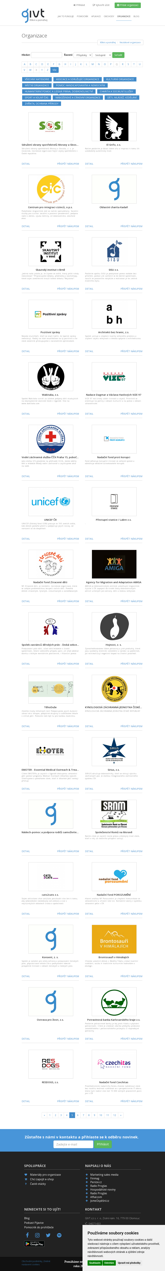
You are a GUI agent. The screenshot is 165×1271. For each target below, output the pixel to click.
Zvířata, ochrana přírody (41, 103)
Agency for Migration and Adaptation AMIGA (113, 582)
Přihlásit (79, 5)
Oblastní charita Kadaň (114, 207)
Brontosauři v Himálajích (114, 957)
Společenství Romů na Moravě (113, 832)
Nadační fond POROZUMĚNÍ (114, 894)
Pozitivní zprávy (50, 332)
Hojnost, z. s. (114, 644)
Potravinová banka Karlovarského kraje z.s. (113, 1019)
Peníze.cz (96, 1182)
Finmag (94, 1178)
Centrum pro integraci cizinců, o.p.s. (50, 207)
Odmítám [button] (109, 1263)
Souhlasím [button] (95, 1263)
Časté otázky (38, 1184)
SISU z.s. (114, 269)
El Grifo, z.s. (114, 144)
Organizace (124, 16)
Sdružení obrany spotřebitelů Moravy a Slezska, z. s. (53, 144)
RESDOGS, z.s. (50, 1082)
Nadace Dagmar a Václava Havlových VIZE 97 (113, 394)
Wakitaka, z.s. (50, 394)
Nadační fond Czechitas (113, 1082)
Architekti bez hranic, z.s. (113, 332)
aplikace (96, 16)
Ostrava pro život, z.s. (50, 1019)
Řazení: (68, 54)
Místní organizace (37, 85)
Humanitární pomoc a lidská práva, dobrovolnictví (59, 91)
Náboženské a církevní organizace (77, 97)
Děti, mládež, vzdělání (122, 97)
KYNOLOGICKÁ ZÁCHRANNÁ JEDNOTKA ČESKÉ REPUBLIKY (119, 707)
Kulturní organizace (120, 79)
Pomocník (82, 16)
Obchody (109, 16)
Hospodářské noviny (103, 1189)
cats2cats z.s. (50, 894)
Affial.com (96, 1197)
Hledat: (26, 54)
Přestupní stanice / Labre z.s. (114, 519)
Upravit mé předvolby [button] (129, 1263)
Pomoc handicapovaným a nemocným (80, 85)
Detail (26, 163)
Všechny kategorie (37, 79)
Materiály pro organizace (45, 1174)
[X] (36, 70)
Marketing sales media (104, 1174)
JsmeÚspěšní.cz (99, 1201)
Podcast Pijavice (34, 1223)
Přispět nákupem (68, 163)
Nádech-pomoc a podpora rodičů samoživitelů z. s (53, 832)
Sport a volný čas (36, 97)
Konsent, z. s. (50, 957)
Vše (54, 69)
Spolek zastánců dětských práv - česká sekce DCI (52, 644)
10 (100, 1115)
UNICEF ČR (50, 519)
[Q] (117, 64)
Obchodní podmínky (32, 1261)
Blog (136, 16)
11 (107, 1115)
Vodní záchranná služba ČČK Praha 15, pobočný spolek (55, 457)
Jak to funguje (66, 16)
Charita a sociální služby (116, 91)
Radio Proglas (98, 1186)
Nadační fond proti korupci (113, 457)
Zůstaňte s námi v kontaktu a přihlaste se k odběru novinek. (82, 1137)
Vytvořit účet (101, 5)
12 (114, 1115)
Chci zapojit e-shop (42, 1179)
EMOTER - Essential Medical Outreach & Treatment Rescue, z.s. (60, 769)
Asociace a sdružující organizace (77, 79)
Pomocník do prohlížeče (39, 1227)
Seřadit (118, 55)
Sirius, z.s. (114, 769)
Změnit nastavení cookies (36, 1263)
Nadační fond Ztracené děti (50, 582)
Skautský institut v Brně (50, 269)
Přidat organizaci (127, 5)
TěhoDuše (50, 707)
